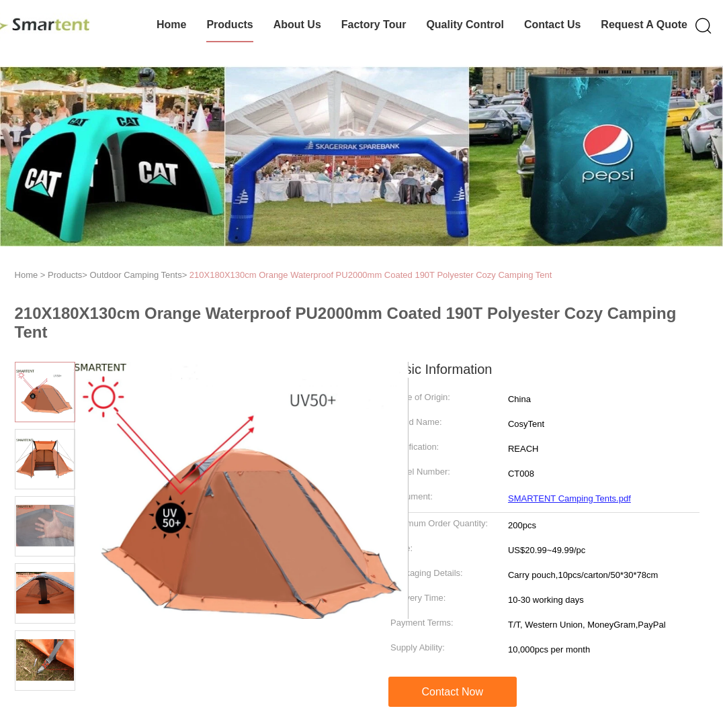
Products (229, 24)
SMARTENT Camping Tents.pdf (569, 498)
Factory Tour (374, 24)
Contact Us (552, 24)
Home (171, 24)
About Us (297, 24)
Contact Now (452, 691)
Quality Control (465, 24)
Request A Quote (644, 24)
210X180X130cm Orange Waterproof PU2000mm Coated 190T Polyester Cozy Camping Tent (370, 275)
